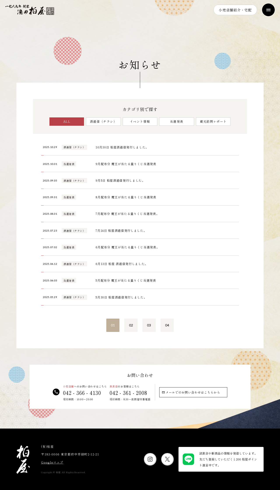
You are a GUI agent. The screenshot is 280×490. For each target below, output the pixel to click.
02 (131, 325)
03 (149, 325)
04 (167, 325)
